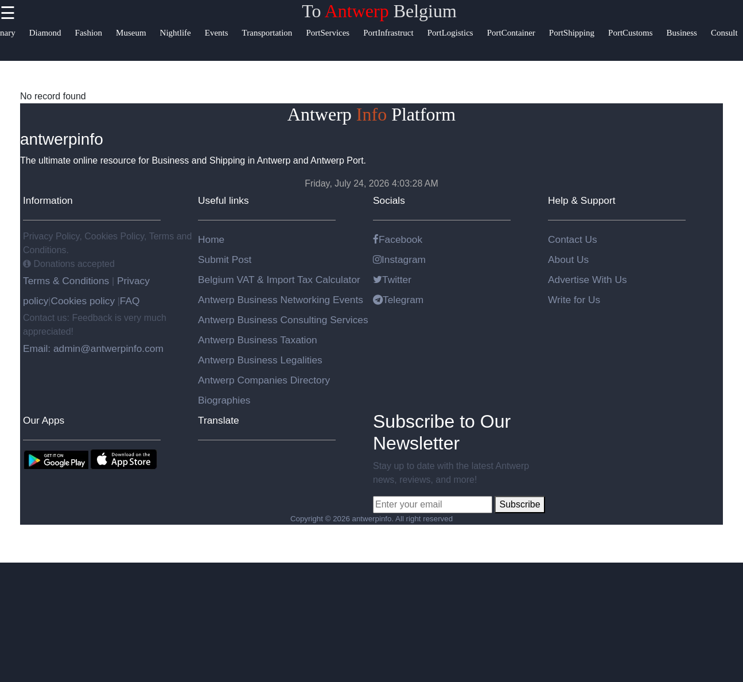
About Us (568, 259)
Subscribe (519, 504)
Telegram (398, 299)
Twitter (392, 279)
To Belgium (379, 11)
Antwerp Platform (371, 114)
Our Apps (43, 420)
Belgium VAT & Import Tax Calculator (279, 279)
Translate (218, 420)
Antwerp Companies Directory (264, 380)
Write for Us (574, 299)
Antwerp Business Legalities (260, 360)
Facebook (397, 239)
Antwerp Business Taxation (257, 340)
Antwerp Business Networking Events (280, 299)
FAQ (130, 301)
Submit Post (224, 259)
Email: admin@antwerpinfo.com (93, 348)
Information (48, 200)
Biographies (224, 400)
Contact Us (572, 239)
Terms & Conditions (67, 280)
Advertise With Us (587, 279)
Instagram (399, 259)
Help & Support (582, 200)
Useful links (223, 200)
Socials (389, 200)
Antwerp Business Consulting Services (283, 320)
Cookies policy (82, 301)
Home (211, 239)
